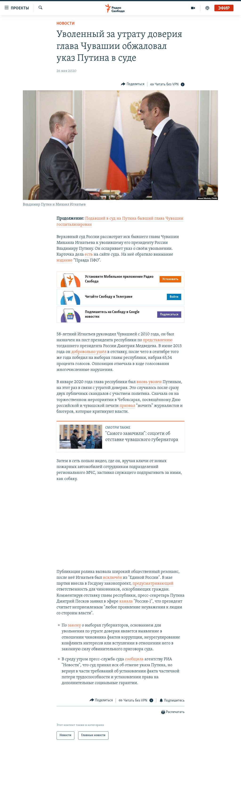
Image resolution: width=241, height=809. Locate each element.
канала (126, 601)
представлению (158, 340)
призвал (127, 406)
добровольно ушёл (88, 352)
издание (64, 260)
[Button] (132, 84)
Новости (65, 23)
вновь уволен (149, 382)
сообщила (134, 659)
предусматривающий (153, 583)
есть (89, 254)
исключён (112, 577)
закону (74, 625)
